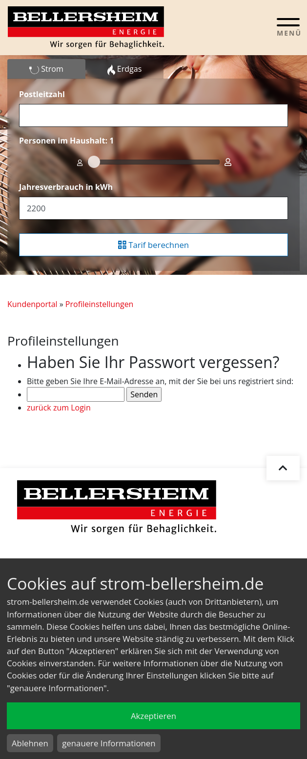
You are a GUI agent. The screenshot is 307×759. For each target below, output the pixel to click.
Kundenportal (32, 304)
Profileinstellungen (99, 304)
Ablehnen (30, 743)
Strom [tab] (46, 69)
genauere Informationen (108, 743)
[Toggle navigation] (288, 26)
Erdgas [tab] (124, 69)
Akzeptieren (153, 715)
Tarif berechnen (153, 244)
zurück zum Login (59, 407)
